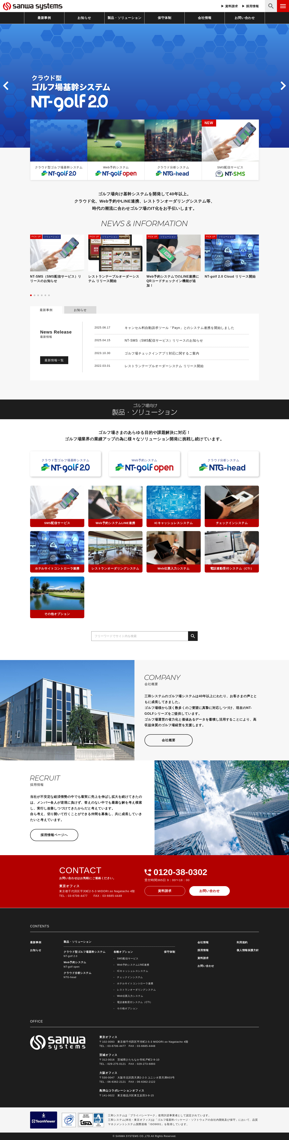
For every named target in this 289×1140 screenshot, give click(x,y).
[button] (5, 85)
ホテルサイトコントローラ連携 (135, 983)
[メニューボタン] (283, 6)
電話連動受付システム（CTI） (135, 1002)
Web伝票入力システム (130, 996)
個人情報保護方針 (248, 950)
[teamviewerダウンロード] (43, 1119)
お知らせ (84, 18)
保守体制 (164, 18)
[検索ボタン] (271, 6)
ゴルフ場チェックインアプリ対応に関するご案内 (162, 353)
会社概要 (168, 740)
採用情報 (252, 6)
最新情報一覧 (54, 360)
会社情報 (205, 18)
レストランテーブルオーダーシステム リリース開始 (164, 366)
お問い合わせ (245, 18)
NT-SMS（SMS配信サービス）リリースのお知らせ (164, 340)
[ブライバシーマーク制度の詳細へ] (69, 1119)
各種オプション (123, 951)
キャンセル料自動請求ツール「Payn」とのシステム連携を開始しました (179, 328)
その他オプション (127, 1008)
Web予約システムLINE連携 (133, 964)
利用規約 (242, 942)
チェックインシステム (130, 977)
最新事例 (44, 18)
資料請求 (231, 6)
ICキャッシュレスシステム (132, 971)
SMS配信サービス (127, 958)
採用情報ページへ (54, 835)
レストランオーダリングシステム (136, 989)
